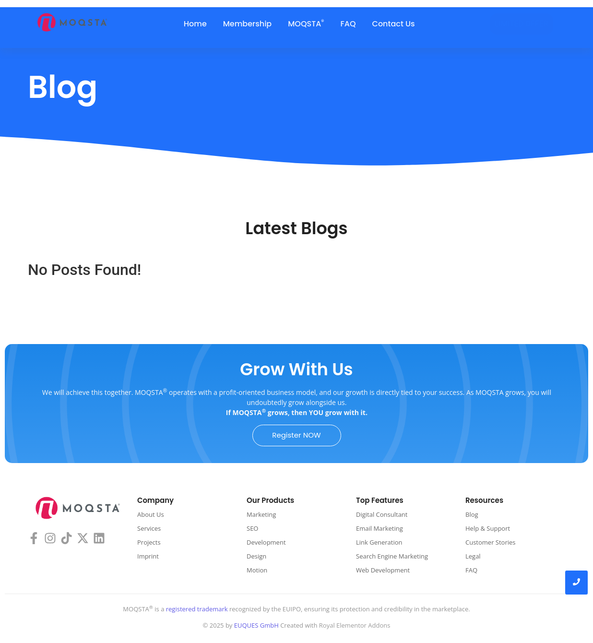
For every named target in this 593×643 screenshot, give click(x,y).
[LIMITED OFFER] (521, 24)
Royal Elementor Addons (355, 625)
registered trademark (195, 609)
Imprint (148, 556)
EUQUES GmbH (256, 625)
